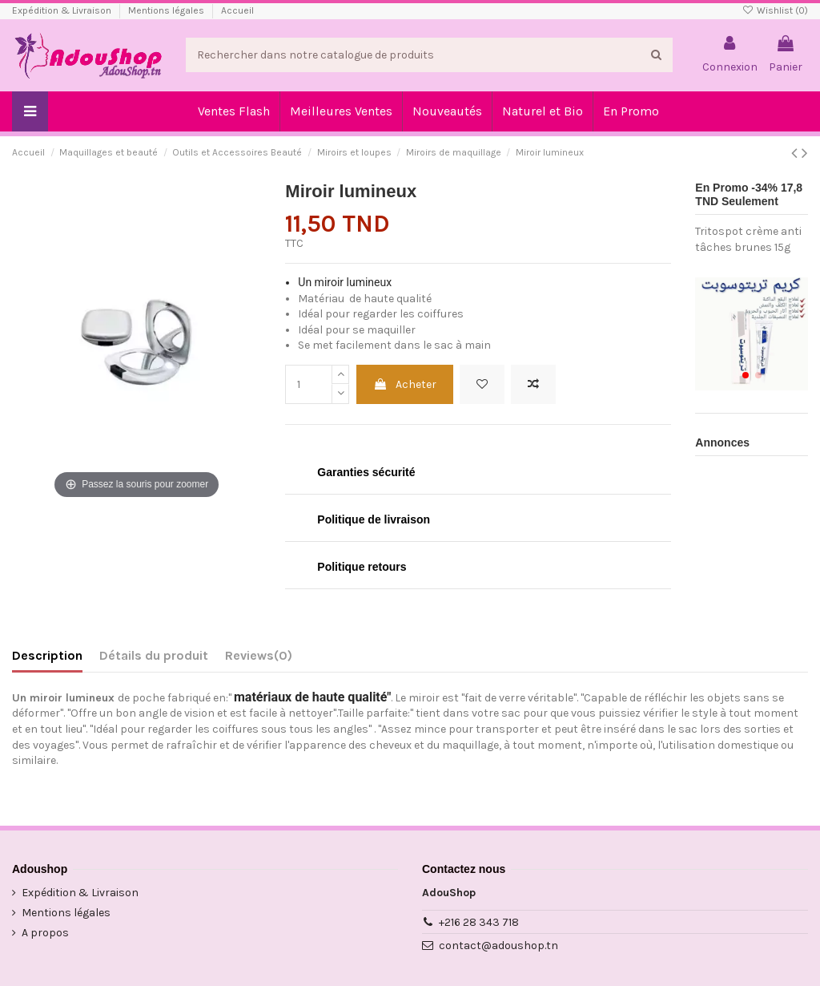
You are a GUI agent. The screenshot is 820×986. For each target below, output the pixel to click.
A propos (45, 933)
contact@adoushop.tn (498, 945)
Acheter (404, 384)
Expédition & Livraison (63, 10)
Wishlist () (775, 10)
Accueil (237, 10)
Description (47, 655)
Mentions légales (167, 10)
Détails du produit (153, 655)
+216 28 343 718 (479, 922)
